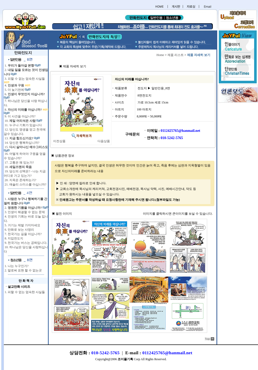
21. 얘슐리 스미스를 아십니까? (25, 184)
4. (14, 85)
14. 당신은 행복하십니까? (21, 142)
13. (19, 138)
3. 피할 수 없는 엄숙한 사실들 (24, 79)
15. (26, 147)
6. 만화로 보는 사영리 (19, 229)
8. (23, 109)
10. (20, 121)
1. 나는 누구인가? (16, 266)
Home (160, 55)
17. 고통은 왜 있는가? (19, 162)
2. (23, 208)
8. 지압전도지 (13, 238)
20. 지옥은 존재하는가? (20, 180)
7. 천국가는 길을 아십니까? (23, 234)
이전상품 (59, 141)
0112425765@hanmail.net (167, 352)
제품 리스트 (175, 55)
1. (19, 65)
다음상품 (104, 141)
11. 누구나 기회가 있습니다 (23, 125)
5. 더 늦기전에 (14, 90)
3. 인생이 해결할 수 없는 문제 (24, 212)
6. (24, 94)
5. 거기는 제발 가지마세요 (22, 225)
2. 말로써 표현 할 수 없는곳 (23, 270)
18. (18, 167)
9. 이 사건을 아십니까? (19, 116)
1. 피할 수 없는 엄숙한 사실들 (24, 292)
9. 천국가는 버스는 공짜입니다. (25, 243)
